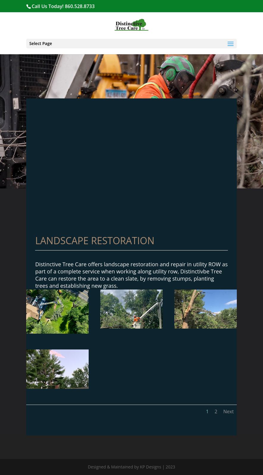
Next (228, 411)
